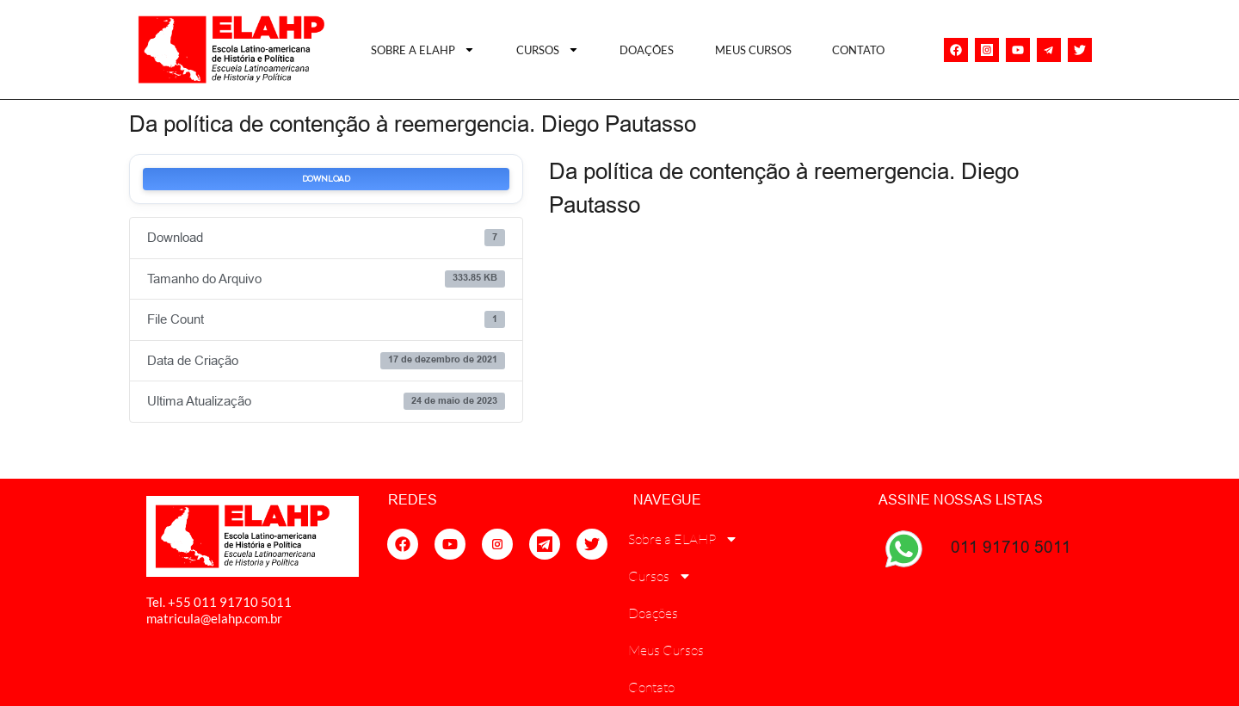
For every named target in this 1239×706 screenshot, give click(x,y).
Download (326, 179)
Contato (858, 50)
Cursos (547, 49)
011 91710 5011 (1011, 546)
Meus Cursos (753, 50)
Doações (647, 50)
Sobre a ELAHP (423, 49)
